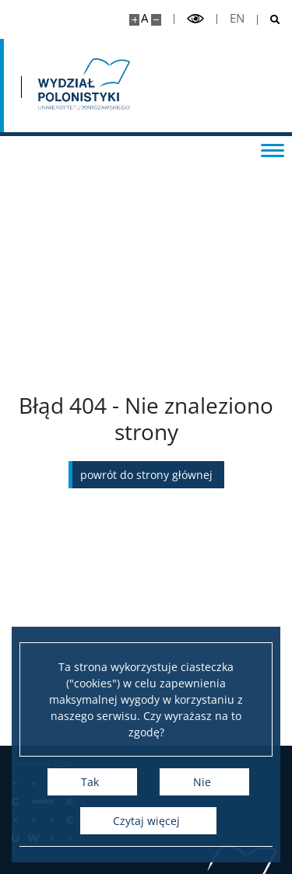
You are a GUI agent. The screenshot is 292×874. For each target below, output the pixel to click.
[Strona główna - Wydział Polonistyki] (82, 85)
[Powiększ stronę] (134, 20)
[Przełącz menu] (272, 149)
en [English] (237, 18)
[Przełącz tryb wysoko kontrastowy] (195, 19)
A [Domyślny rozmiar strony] (144, 18)
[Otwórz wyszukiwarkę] (269, 20)
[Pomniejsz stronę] (156, 20)
